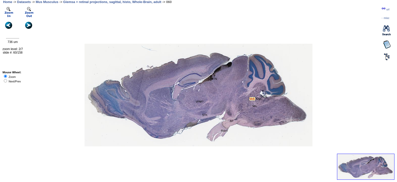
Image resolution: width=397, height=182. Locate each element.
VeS (252, 98)
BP (231, 121)
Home (7, 2)
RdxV (224, 130)
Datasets (24, 2)
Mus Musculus (47, 2)
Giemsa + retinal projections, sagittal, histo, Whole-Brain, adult (112, 2)
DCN (264, 96)
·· (385, 17)
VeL (254, 105)
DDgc (258, 98)
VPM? (199, 101)
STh (204, 115)
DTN (214, 78)
